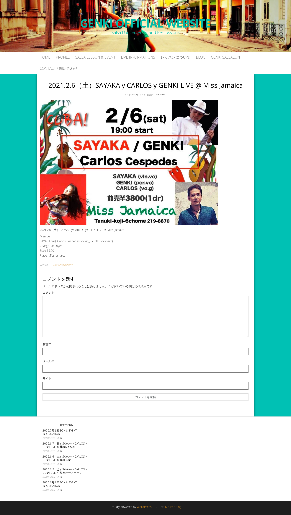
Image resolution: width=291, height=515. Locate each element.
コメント (48, 293)
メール (48, 361)
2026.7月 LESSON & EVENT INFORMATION (59, 432)
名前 (46, 344)
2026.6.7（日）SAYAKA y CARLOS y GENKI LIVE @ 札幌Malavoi (64, 445)
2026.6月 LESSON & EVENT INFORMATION (59, 483)
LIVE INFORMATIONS (62, 265)
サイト (46, 378)
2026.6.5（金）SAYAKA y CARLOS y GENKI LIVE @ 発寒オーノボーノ (64, 470)
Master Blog (173, 507)
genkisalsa (160, 94)
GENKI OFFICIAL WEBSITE (145, 23)
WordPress (144, 507)
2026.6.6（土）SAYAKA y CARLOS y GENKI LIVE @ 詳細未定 (64, 458)
